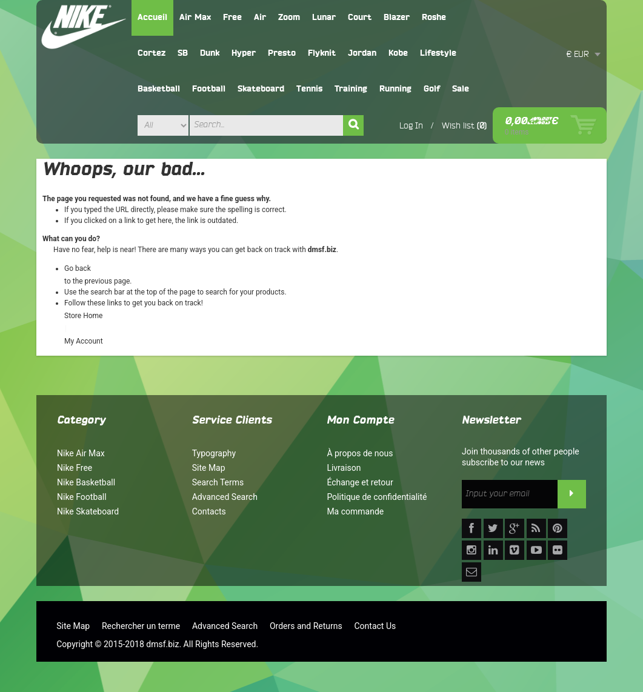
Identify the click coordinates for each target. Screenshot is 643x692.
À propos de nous (360, 453)
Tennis (309, 89)
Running (395, 89)
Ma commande (355, 511)
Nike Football (82, 497)
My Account (83, 341)
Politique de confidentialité (377, 497)
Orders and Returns (306, 626)
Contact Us (375, 626)
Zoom (289, 17)
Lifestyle (438, 53)
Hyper (244, 53)
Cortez (151, 53)
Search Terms (218, 482)
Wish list (458, 125)
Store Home (83, 315)
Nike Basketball (86, 482)
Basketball (159, 89)
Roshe (434, 17)
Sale (460, 89)
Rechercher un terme (141, 626)
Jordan (362, 53)
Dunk (209, 53)
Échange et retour (360, 482)
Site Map (208, 468)
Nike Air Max (81, 453)
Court (359, 17)
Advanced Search (225, 497)
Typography (214, 453)
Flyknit (322, 53)
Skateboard (261, 89)
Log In (411, 125)
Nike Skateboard (88, 511)
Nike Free (74, 468)
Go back (77, 268)
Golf (432, 89)
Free (232, 17)
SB (183, 53)
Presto (282, 53)
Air (260, 17)
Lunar (324, 17)
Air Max (195, 17)
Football (208, 89)
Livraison (344, 468)
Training (351, 89)
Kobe (398, 53)
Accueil (152, 17)
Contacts (209, 511)
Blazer (397, 17)
